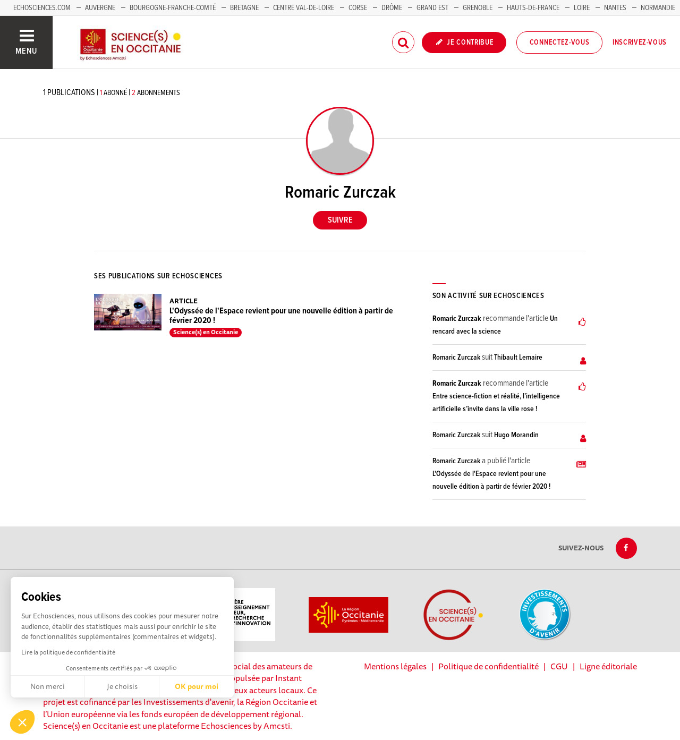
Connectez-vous (560, 42)
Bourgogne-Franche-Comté (173, 8)
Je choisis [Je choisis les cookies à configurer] (122, 686)
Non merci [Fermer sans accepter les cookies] (47, 686)
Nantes (615, 8)
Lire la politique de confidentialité (68, 652)
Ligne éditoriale (608, 666)
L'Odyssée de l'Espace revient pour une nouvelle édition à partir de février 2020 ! (281, 315)
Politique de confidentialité (488, 666)
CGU (559, 666)
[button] (22, 722)
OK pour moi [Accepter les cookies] (196, 686)
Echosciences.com (42, 8)
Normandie (658, 8)
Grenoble (478, 8)
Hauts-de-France (533, 8)
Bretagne (244, 8)
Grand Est (432, 8)
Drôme (391, 8)
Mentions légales (395, 666)
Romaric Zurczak (456, 319)
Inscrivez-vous (640, 42)
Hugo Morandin (516, 435)
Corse (357, 8)
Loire (582, 8)
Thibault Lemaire (518, 357)
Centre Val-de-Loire (303, 8)
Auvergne (100, 8)
